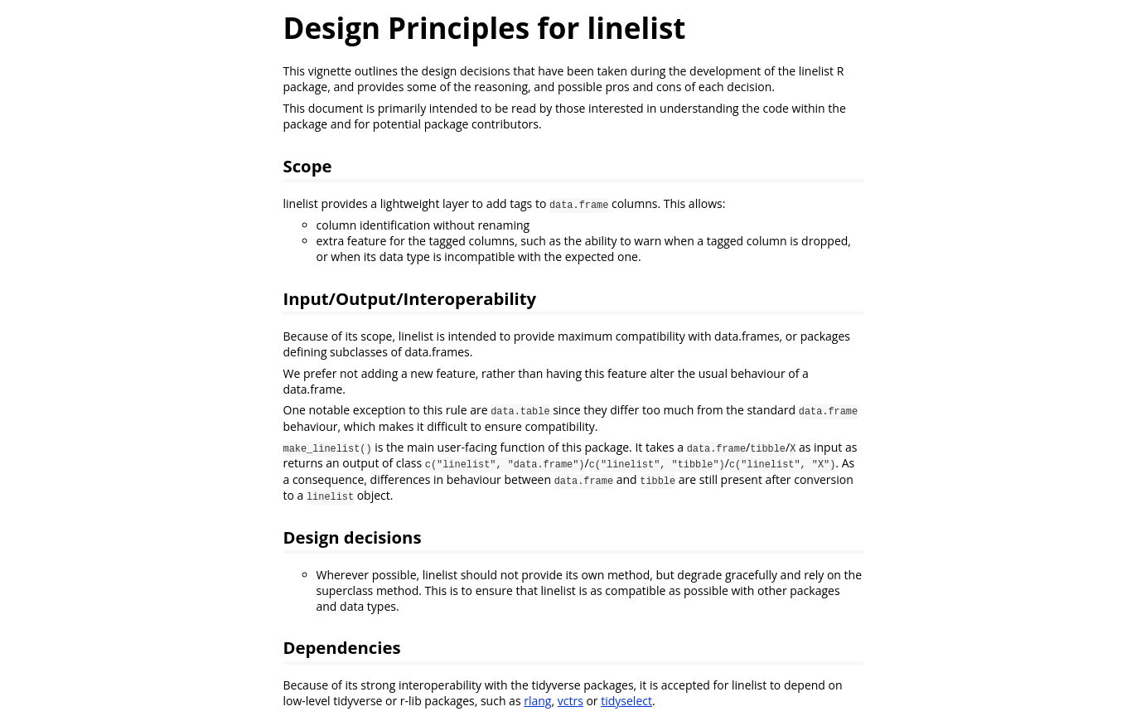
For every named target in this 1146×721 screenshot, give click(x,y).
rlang (537, 701)
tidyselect (626, 701)
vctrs (570, 701)
